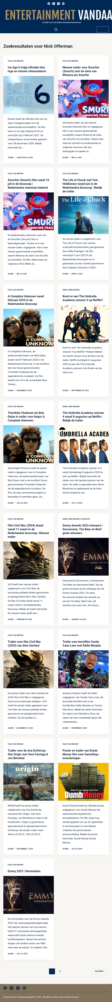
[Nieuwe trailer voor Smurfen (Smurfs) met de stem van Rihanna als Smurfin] (83, 99)
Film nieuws (18, 61)
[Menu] (103, 29)
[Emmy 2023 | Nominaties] (28, 895)
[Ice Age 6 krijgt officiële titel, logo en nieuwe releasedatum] (28, 95)
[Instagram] (58, 3)
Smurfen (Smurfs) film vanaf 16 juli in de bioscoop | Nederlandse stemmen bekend (28, 183)
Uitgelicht (85, 519)
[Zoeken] (56, 29)
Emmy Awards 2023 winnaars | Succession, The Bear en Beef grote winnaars (83, 529)
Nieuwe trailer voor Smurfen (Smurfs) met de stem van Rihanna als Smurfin (81, 71)
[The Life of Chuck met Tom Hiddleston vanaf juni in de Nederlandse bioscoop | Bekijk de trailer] (83, 215)
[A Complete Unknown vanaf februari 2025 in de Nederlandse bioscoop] (28, 327)
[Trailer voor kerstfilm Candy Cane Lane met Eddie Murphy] (83, 669)
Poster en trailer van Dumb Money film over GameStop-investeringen (81, 754)
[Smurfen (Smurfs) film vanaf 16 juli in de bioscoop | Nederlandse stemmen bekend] (28, 211)
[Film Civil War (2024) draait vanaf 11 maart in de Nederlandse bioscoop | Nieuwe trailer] (28, 560)
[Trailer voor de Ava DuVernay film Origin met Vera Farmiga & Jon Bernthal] (28, 782)
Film (10, 61)
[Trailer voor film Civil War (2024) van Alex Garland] (28, 669)
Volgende (100, 971)
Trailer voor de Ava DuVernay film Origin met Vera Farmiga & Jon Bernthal (28, 754)
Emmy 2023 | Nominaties (24, 871)
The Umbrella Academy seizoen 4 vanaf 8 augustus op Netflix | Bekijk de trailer (83, 416)
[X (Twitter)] (53, 3)
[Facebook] (49, 3)
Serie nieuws (74, 290)
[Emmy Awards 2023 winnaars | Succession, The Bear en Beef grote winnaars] (83, 557)
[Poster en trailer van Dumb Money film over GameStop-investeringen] (83, 782)
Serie (65, 290)
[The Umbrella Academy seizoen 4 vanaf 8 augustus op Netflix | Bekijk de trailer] (83, 444)
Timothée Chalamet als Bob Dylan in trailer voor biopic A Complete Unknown (26, 416)
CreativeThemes (71, 997)
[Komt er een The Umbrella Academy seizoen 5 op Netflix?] (83, 324)
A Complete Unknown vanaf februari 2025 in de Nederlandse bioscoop (26, 300)
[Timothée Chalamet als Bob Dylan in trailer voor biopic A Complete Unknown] (28, 444)
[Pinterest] (63, 3)
